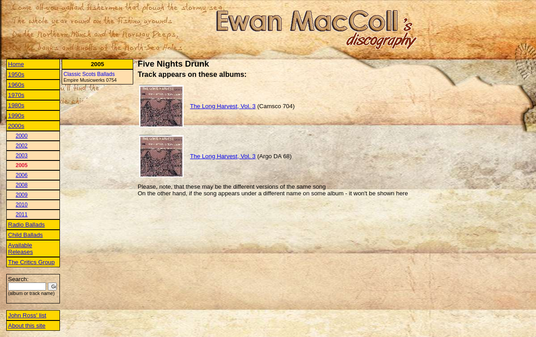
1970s (16, 95)
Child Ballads (25, 235)
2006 (22, 175)
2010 (22, 205)
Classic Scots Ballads (89, 74)
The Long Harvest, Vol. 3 (223, 106)
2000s (16, 125)
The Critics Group (31, 262)
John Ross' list (27, 315)
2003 (22, 155)
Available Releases (20, 248)
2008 (22, 185)
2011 (22, 214)
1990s (16, 115)
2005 (22, 165)
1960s (16, 84)
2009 (22, 195)
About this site (27, 325)
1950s (16, 74)
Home (16, 64)
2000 (22, 136)
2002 (22, 146)
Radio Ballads (26, 224)
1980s (16, 105)
